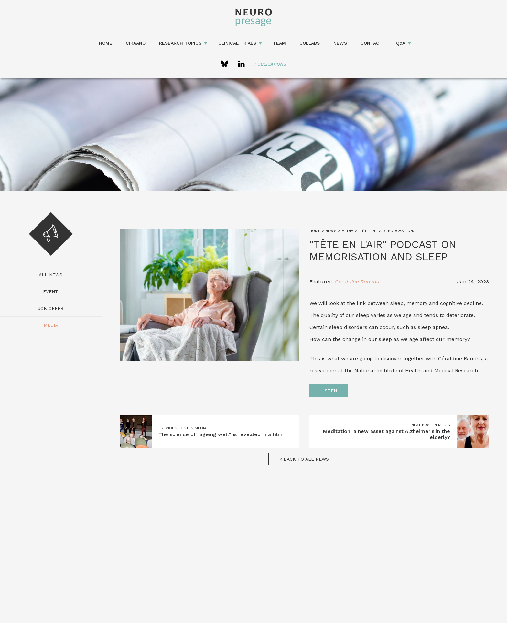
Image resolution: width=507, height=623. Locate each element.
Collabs (309, 43)
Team (279, 43)
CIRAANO (136, 43)
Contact (372, 43)
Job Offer (50, 308)
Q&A (400, 43)
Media (51, 325)
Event (50, 291)
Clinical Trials (237, 43)
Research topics (180, 43)
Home (105, 43)
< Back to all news (304, 459)
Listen (328, 390)
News (340, 43)
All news (50, 274)
